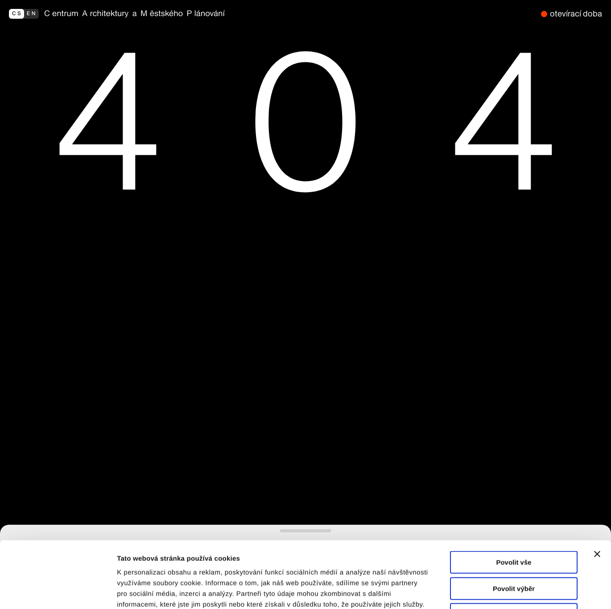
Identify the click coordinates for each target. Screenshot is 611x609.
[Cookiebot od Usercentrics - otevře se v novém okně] (58, 591)
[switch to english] (23, 13)
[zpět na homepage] (290, 13)
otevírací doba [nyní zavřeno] (576, 13)
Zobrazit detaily (471, 591)
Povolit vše (513, 500)
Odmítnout (514, 552)
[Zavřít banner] (597, 492)
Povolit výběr (514, 526)
